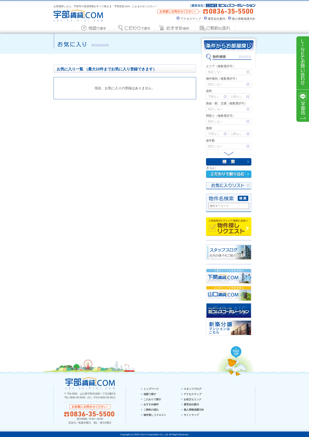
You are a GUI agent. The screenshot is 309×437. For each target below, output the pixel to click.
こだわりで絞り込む (228, 174)
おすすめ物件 (151, 404)
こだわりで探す (152, 399)
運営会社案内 (216, 18)
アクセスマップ (190, 18)
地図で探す (150, 394)
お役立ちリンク (192, 399)
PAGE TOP (236, 352)
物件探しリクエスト (228, 226)
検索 (228, 161)
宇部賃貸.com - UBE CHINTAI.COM (90, 383)
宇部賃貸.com (78, 15)
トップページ (151, 388)
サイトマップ (191, 414)
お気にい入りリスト (228, 185)
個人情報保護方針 (243, 18)
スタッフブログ (192, 388)
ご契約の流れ (151, 409)
